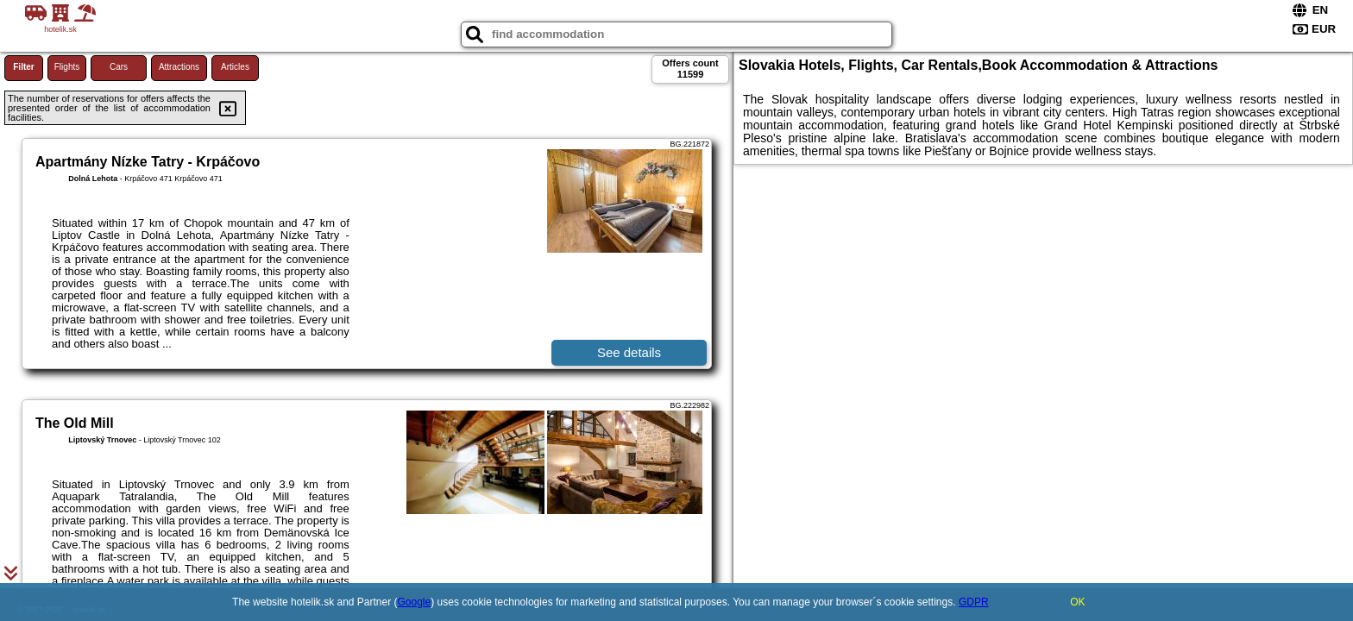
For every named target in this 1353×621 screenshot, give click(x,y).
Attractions (179, 67)
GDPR (974, 602)
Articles (235, 67)
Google (414, 602)
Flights (66, 67)
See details (629, 352)
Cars (119, 67)
